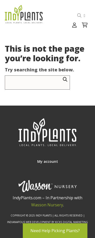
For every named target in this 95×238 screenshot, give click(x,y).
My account (47, 161)
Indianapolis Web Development (29, 222)
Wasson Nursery (47, 205)
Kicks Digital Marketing (71, 222)
